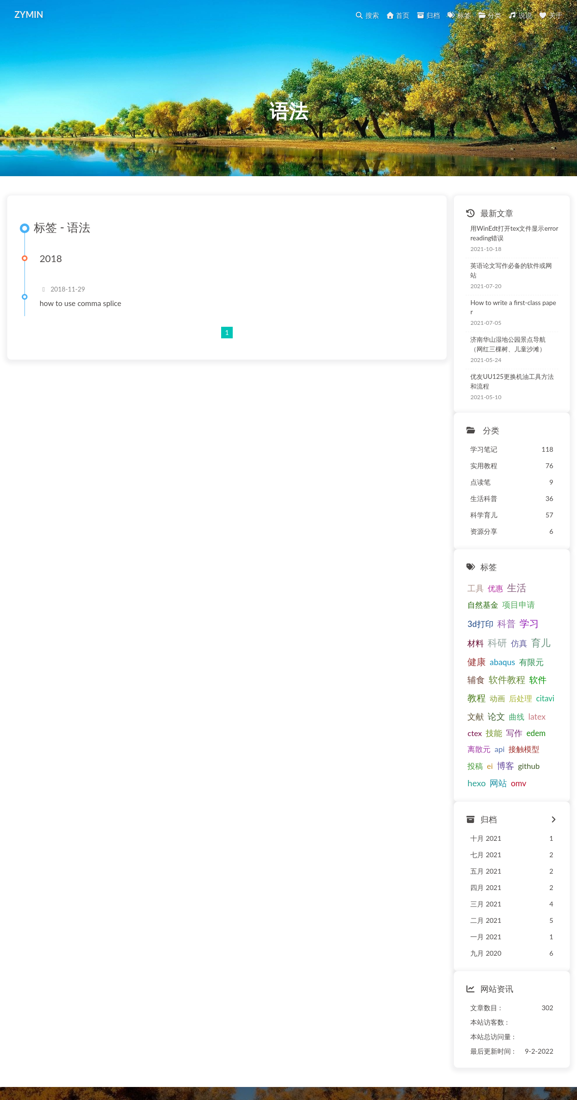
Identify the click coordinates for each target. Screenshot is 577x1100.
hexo (506, 729)
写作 (517, 697)
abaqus (485, 644)
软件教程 (468, 661)
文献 (507, 680)
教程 (521, 661)
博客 (458, 730)
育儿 (546, 624)
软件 (499, 661)
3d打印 (499, 605)
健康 (459, 643)
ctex (478, 696)
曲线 (548, 679)
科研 (503, 624)
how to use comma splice (87, 324)
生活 (499, 586)
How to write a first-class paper (497, 313)
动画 (541, 662)
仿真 (525, 625)
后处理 (461, 679)
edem (539, 696)
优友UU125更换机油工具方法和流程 (504, 382)
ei (548, 712)
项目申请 (466, 605)
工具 (458, 587)
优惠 (478, 586)
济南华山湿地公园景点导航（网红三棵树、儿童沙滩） (503, 346)
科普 (525, 604)
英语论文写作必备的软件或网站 (497, 284)
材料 (481, 625)
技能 (497, 697)
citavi (486, 679)
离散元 (461, 712)
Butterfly (314, 1073)
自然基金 (528, 586)
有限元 (513, 644)
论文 (528, 679)
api (482, 712)
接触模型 (506, 712)
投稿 (533, 712)
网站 (527, 729)
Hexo (272, 1073)
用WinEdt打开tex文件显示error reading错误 (504, 250)
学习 (459, 624)
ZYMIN (31, 14)
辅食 (538, 643)
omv (547, 730)
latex (458, 697)
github (482, 730)
